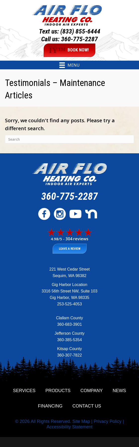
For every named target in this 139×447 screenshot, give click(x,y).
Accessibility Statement (69, 426)
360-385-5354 (69, 340)
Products (57, 390)
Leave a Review (69, 248)
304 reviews (77, 239)
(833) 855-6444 (80, 31)
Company (91, 390)
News (119, 390)
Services (24, 390)
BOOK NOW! (69, 50)
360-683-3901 (69, 324)
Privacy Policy (107, 421)
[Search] (69, 139)
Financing (50, 406)
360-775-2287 (79, 39)
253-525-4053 (69, 304)
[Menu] (69, 65)
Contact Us (86, 406)
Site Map (81, 421)
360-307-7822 (69, 355)
